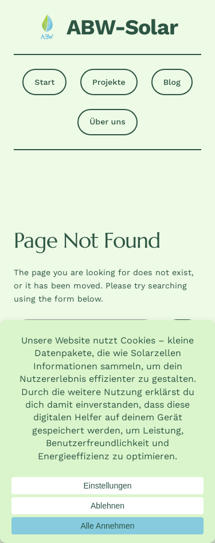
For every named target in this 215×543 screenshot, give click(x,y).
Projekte (109, 82)
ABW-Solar (122, 27)
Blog (172, 82)
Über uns (107, 121)
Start (44, 82)
